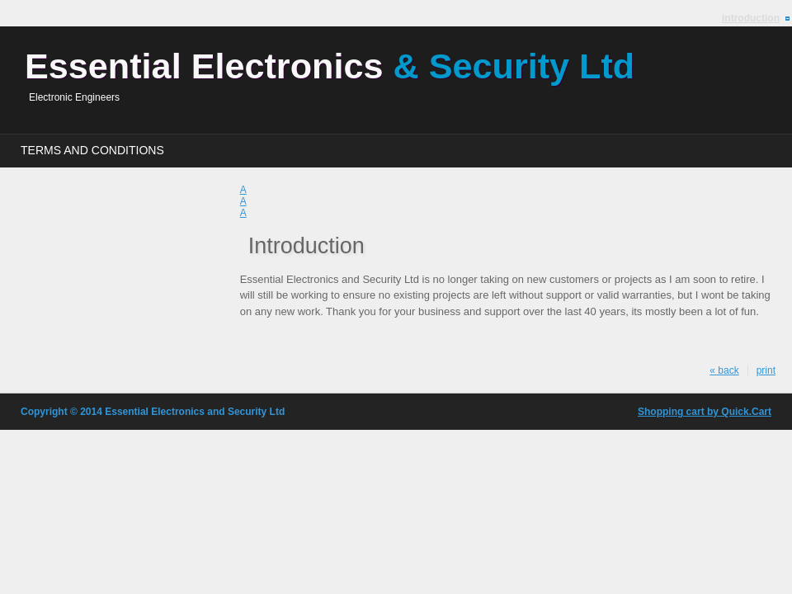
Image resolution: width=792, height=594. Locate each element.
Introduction (751, 18)
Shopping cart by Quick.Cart (704, 411)
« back (724, 370)
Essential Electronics (329, 66)
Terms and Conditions (92, 150)
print (766, 370)
